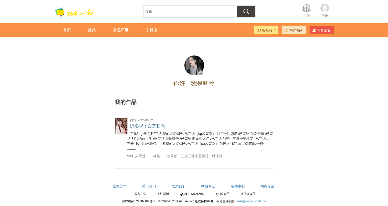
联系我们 (179, 186)
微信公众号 (248, 194)
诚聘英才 (119, 186)
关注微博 (163, 194)
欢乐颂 (172, 156)
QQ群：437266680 (192, 194)
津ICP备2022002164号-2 (138, 201)
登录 (325, 16)
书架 (306, 16)
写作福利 (294, 30)
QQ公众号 (223, 194)
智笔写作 (266, 30)
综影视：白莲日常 (148, 126)
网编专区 (267, 186)
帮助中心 (238, 186)
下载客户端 (138, 194)
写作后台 (321, 30)
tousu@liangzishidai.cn (251, 201)
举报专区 (208, 186)
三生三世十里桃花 (195, 156)
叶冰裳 (217, 156)
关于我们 (149, 186)
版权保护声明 (204, 201)
